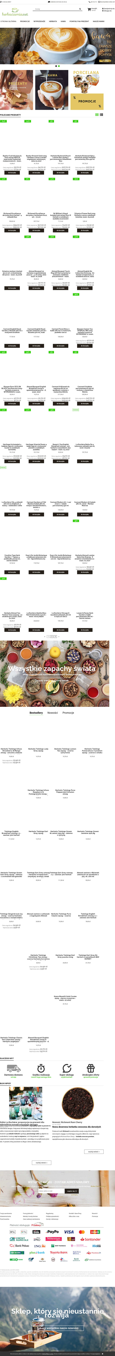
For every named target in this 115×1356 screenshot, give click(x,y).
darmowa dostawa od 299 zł (57, 2)
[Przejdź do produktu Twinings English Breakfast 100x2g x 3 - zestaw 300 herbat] (11, 819)
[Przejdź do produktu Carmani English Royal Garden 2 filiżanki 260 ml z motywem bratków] (12, 311)
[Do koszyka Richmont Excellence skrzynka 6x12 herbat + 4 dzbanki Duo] (12, 230)
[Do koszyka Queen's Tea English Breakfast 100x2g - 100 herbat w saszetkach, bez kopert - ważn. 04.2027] (60, 461)
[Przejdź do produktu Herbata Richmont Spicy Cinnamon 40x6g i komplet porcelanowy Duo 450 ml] (85, 138)
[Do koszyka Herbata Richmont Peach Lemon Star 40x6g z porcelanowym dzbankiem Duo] (60, 173)
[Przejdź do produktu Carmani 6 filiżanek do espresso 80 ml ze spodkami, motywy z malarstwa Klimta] (60, 368)
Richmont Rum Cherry (67, 1136)
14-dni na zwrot (5, 2)
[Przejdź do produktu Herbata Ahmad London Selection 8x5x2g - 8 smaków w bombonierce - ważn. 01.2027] (85, 537)
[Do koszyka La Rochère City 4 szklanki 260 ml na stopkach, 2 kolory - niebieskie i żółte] (12, 514)
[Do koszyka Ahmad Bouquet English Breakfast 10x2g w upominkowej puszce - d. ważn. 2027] (36, 404)
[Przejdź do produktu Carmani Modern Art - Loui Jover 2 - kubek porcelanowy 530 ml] (60, 484)
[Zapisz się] (72, 1191)
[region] (57, 46)
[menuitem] (10, 21)
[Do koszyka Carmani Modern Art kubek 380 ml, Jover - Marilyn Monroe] (85, 514)
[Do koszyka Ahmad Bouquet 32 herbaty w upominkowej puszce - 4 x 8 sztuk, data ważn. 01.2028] (36, 288)
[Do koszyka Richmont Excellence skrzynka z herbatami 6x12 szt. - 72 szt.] (36, 230)
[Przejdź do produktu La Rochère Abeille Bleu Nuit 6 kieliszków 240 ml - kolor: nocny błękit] (36, 595)
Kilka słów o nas (74, 1216)
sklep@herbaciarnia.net (106, 2)
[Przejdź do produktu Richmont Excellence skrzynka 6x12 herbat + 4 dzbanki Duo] (12, 195)
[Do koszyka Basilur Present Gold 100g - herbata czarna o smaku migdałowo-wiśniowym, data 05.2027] (36, 173)
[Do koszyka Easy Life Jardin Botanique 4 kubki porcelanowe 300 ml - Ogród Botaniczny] (36, 572)
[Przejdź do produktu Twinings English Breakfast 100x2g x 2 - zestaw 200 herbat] (88, 901)
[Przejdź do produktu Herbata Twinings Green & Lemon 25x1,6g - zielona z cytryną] (61, 819)
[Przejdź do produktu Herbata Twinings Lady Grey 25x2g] (38, 736)
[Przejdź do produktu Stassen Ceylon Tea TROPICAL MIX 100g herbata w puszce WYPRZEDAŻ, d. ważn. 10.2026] (85, 311)
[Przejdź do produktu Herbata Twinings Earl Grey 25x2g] (38, 819)
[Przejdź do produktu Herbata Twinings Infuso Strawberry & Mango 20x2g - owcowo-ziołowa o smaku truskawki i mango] (11, 736)
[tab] (56, 66)
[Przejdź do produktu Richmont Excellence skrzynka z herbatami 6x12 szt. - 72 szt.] (36, 195)
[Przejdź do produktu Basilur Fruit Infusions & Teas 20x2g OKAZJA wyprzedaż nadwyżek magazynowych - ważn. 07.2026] (12, 138)
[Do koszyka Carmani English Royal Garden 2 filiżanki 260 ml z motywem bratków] (12, 346)
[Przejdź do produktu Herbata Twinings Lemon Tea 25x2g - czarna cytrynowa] (65, 736)
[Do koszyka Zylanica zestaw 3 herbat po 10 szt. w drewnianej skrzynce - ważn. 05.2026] (12, 288)
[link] (57, 46)
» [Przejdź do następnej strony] (58, 637)
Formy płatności (28, 1213)
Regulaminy (49, 1213)
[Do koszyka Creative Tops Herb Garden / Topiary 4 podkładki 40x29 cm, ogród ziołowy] (12, 572)
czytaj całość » (41, 1163)
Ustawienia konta (5, 1216)
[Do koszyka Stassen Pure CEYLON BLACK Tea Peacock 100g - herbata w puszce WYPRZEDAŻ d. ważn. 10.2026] (12, 404)
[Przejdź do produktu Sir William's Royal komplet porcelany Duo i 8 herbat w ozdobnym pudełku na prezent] (60, 195)
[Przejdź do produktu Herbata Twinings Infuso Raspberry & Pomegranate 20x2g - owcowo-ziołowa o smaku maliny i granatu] (38, 778)
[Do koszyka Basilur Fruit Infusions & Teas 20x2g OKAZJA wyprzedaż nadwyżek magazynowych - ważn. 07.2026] (12, 173)
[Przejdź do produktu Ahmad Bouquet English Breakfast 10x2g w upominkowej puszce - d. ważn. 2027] (36, 368)
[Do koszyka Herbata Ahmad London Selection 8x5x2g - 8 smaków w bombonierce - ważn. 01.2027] (85, 572)
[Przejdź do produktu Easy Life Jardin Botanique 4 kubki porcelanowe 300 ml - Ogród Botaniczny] (36, 537)
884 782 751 (93, 2)
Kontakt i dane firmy (75, 1213)
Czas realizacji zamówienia (31, 1219)
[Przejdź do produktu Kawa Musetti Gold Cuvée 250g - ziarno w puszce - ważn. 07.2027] (65, 984)
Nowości (94, 1213)
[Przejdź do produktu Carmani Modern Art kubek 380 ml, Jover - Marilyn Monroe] (85, 484)
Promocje (95, 1216)
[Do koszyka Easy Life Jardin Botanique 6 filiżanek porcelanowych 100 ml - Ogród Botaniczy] (60, 572)
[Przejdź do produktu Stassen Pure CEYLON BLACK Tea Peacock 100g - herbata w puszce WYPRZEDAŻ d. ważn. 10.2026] (12, 368)
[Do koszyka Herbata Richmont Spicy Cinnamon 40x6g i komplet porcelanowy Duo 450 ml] (85, 173)
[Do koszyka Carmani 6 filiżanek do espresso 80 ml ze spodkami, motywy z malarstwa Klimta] (60, 404)
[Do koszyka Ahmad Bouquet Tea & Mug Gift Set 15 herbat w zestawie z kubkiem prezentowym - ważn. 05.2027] (60, 288)
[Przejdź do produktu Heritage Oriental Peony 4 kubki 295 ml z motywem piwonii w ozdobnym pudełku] (36, 426)
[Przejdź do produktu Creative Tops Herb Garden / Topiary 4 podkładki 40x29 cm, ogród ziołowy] (12, 537)
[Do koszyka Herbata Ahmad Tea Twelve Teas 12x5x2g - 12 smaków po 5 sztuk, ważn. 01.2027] (12, 630)
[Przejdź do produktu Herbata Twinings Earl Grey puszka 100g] (65, 943)
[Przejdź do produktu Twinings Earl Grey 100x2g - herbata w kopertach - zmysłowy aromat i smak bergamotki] (38, 860)
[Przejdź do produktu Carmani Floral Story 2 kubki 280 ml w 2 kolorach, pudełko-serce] (60, 311)
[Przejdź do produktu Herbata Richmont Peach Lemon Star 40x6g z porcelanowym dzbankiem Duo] (60, 138)
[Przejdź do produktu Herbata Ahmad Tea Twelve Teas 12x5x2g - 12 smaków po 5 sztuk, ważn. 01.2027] (12, 595)
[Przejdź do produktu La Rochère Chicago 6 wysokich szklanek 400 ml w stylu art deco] (60, 595)
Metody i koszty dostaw (30, 1216)
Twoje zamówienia (6, 1213)
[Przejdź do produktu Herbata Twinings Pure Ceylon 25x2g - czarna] (61, 901)
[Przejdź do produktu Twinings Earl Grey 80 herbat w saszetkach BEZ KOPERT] (88, 943)
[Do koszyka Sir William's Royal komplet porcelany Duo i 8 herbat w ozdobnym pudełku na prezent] (60, 230)
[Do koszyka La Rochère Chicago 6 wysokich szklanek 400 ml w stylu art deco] (60, 630)
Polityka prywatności (52, 1216)
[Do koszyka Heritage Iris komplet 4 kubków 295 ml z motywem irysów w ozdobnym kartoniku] (12, 461)
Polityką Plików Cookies (47, 1354)
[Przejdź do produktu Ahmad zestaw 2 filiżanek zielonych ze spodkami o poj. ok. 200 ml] (88, 860)
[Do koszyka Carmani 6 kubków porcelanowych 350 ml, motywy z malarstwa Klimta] (85, 404)
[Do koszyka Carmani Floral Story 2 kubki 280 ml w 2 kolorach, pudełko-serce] (60, 346)
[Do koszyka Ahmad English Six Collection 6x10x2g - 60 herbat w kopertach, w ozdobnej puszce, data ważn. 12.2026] (85, 288)
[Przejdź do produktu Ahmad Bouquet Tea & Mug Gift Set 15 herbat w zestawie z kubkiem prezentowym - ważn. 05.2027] (60, 253)
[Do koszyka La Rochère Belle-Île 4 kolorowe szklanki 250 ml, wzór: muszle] (85, 461)
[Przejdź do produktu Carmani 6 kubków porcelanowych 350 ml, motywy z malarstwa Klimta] (85, 368)
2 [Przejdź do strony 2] (51, 637)
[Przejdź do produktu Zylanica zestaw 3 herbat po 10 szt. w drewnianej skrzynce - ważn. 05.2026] (12, 253)
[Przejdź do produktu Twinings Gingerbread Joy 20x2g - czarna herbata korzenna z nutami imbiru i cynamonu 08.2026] (11, 901)
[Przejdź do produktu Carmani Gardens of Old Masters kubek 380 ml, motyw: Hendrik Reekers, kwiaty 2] (36, 484)
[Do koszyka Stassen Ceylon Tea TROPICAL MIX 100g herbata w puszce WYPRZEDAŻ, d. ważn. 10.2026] (85, 346)
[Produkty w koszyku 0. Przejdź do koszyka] (92, 8)
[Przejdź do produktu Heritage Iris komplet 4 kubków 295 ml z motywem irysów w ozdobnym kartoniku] (12, 426)
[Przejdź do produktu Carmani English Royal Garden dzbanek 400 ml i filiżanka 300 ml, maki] (36, 311)
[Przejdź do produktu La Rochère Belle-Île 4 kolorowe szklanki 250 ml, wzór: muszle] (85, 426)
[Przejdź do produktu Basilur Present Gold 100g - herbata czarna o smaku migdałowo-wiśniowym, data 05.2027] (36, 138)
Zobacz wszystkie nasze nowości (57, 1328)
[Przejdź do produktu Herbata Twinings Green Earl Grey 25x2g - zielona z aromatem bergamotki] (11, 860)
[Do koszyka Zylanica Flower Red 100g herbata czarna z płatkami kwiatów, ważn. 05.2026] (85, 230)
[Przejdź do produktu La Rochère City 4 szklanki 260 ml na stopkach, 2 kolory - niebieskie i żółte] (12, 484)
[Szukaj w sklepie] (56, 9)
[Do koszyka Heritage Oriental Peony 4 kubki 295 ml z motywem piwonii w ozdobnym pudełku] (36, 461)
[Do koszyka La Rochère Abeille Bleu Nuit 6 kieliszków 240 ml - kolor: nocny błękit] (36, 630)
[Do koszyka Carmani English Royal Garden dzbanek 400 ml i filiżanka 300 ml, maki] (36, 346)
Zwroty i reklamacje (52, 1219)
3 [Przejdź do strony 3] (55, 637)
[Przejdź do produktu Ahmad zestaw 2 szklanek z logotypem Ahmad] (38, 901)
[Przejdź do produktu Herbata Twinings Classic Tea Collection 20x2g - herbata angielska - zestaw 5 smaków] (11, 1025)
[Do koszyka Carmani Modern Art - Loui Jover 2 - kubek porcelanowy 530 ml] (60, 514)
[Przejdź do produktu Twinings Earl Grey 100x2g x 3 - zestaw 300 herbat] (61, 860)
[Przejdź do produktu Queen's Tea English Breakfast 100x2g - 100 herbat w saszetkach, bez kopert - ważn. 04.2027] (60, 426)
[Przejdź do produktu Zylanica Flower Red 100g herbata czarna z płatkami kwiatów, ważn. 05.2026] (85, 195)
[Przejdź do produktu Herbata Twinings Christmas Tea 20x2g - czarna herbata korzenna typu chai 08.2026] (38, 943)
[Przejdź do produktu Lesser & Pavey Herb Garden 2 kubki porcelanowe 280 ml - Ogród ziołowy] (85, 595)
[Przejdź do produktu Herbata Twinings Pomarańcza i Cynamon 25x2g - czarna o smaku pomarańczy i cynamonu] (92, 736)
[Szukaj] (80, 9)
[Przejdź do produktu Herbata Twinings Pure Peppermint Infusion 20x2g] (65, 778)
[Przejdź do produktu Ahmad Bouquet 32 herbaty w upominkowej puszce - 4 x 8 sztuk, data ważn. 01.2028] (36, 253)
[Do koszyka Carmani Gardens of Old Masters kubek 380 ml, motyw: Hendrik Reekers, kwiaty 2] (36, 514)
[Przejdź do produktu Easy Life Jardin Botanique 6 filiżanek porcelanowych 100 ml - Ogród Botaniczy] (60, 537)
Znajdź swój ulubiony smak (52, 680)
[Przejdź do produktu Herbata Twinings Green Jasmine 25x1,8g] (88, 819)
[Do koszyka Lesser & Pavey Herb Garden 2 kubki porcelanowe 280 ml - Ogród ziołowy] (85, 630)
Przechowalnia (4, 1219)
